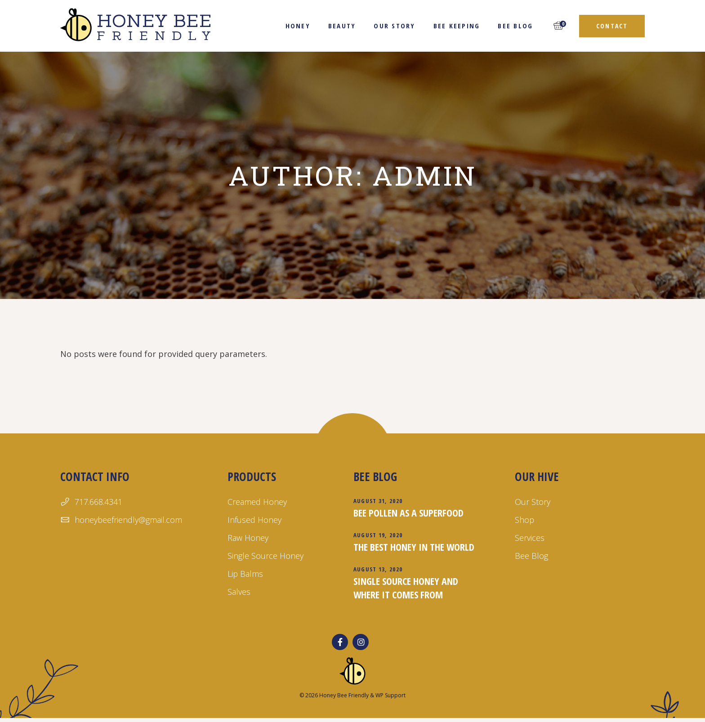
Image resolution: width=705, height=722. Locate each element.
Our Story (532, 501)
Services (529, 537)
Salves (239, 591)
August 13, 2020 (378, 569)
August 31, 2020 (378, 501)
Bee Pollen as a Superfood (408, 512)
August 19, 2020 (378, 535)
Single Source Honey (265, 555)
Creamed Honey (257, 501)
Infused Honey (254, 519)
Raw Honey (248, 537)
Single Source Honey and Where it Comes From (405, 587)
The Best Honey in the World (413, 546)
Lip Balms (245, 573)
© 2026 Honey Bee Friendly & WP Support (352, 695)
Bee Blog (531, 555)
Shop (524, 519)
